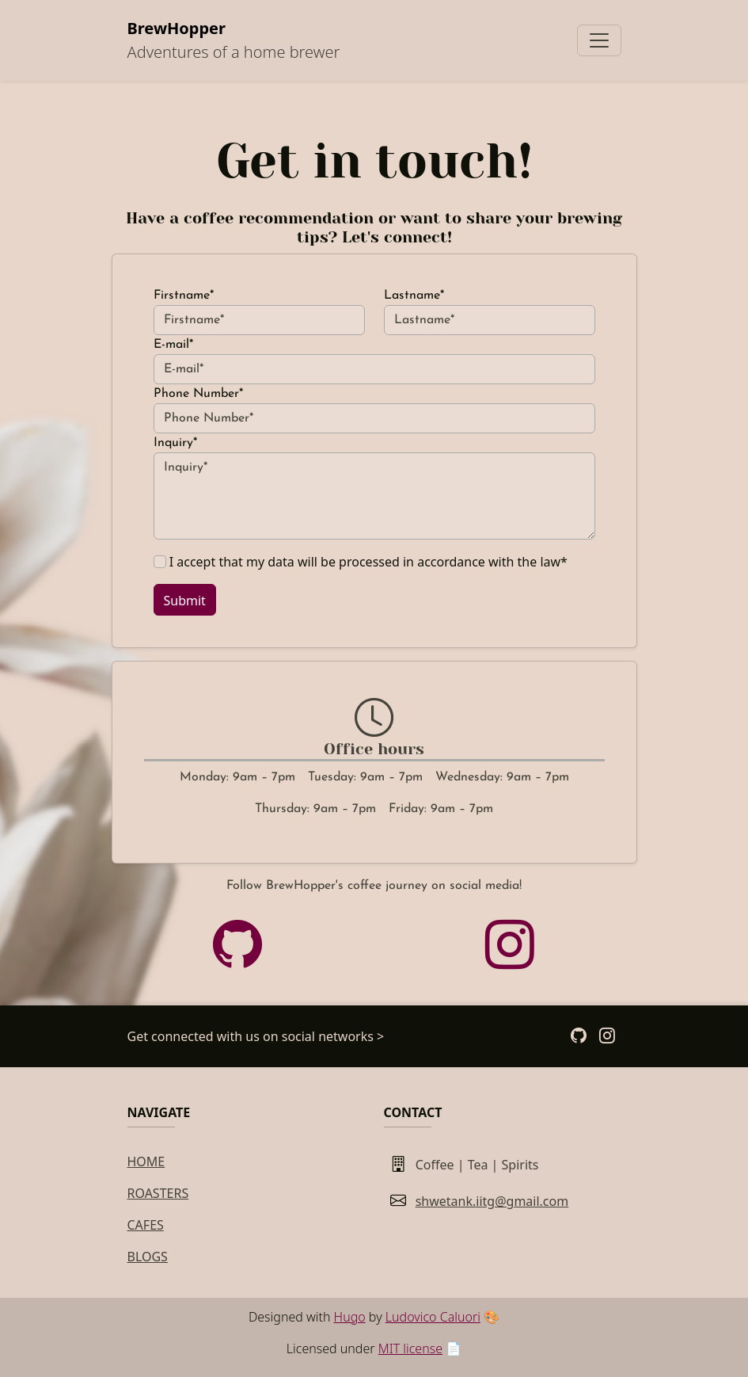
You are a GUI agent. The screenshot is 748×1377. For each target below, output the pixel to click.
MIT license (410, 1348)
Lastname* (414, 295)
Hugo (350, 1317)
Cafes (145, 1225)
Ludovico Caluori (432, 1317)
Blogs (147, 1256)
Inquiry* (175, 443)
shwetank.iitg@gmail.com (492, 1201)
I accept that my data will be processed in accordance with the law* (368, 561)
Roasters (158, 1193)
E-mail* (173, 344)
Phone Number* (198, 393)
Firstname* (184, 295)
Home (146, 1161)
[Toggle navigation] (599, 40)
